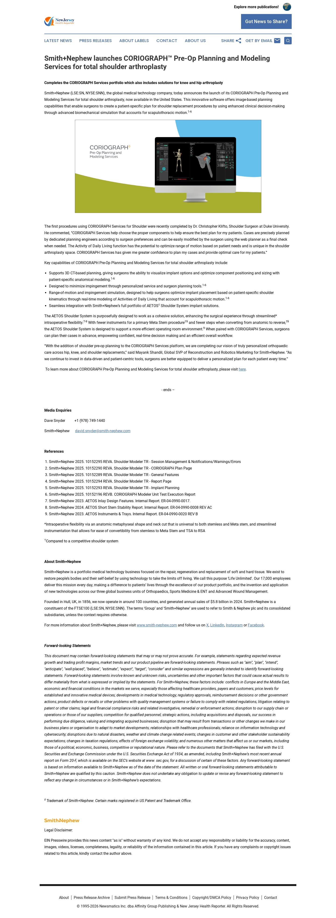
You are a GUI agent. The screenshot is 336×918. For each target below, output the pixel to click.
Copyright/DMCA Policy (211, 897)
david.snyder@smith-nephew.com (102, 431)
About (64, 897)
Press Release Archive (92, 897)
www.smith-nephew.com (157, 625)
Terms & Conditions (171, 897)
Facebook (256, 625)
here (242, 369)
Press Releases (95, 40)
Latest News (58, 40)
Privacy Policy (247, 897)
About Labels (134, 40)
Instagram (234, 625)
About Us (195, 40)
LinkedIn (217, 625)
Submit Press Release (132, 897)
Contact (166, 40)
